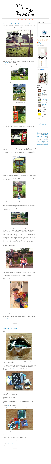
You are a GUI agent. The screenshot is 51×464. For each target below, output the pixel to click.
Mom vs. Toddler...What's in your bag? (10, 328)
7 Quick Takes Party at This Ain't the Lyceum (15, 320)
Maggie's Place (38, 136)
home (41, 134)
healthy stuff (43, 142)
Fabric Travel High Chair (44, 89)
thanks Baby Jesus (45, 134)
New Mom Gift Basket (44, 113)
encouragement (39, 137)
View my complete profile (40, 43)
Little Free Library (7, 62)
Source (19, 101)
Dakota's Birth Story (44, 104)
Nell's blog (14, 368)
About (22, 19)
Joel (37, 135)
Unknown (39, 42)
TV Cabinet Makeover (44, 93)
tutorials (42, 137)
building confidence (39, 138)
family (45, 132)
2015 (38, 121)
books (46, 138)
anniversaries (38, 144)
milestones (44, 138)
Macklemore (46, 143)
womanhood (45, 137)
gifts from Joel (42, 136)
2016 (38, 120)
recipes (46, 136)
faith (40, 142)
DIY (32, 19)
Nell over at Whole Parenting (11, 443)
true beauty (41, 141)
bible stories (41, 144)
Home (18, 19)
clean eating (38, 139)
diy (39, 135)
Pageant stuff (43, 133)
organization (45, 139)
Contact (25, 19)
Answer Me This (42, 143)
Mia (38, 132)
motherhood (42, 139)
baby (41, 132)
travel (38, 141)
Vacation (45, 141)
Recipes (29, 19)
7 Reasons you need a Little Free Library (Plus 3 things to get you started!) (16, 23)
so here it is (8, 405)
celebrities (44, 144)
